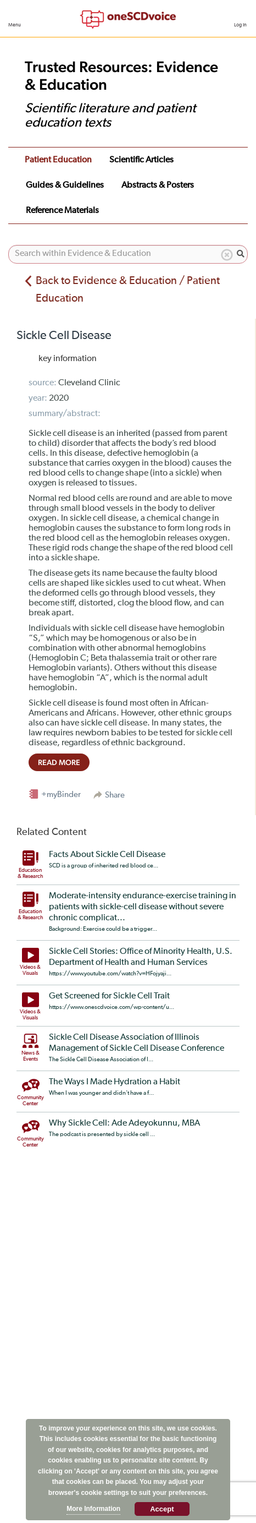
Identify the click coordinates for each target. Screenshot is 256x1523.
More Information (93, 1509)
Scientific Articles (141, 160)
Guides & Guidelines (65, 185)
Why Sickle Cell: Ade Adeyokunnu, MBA (124, 1123)
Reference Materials (62, 210)
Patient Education (58, 160)
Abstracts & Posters (157, 185)
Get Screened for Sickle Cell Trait (109, 996)
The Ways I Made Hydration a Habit (114, 1082)
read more (59, 762)
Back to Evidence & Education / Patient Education (128, 289)
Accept (162, 1509)
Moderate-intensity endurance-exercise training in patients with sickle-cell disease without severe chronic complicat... (142, 907)
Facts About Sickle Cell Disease (107, 854)
